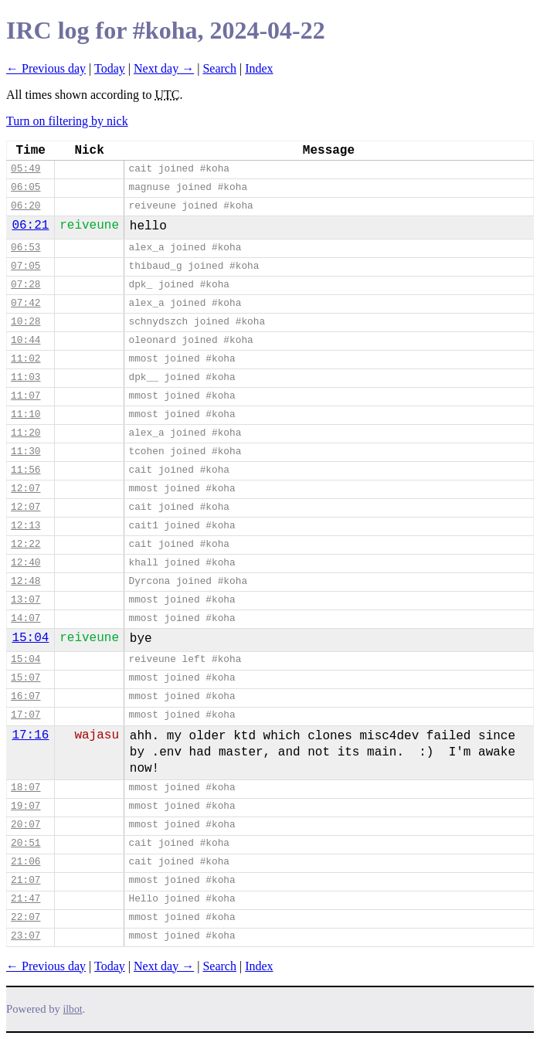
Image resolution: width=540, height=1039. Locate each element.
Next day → (164, 68)
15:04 (30, 638)
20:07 (25, 824)
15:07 (25, 678)
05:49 (25, 169)
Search (219, 68)
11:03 (25, 377)
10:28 (25, 322)
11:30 (25, 451)
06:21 (30, 226)
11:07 (25, 396)
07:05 (25, 266)
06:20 (25, 206)
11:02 (25, 359)
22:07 (25, 917)
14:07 (25, 618)
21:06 (25, 862)
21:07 (25, 880)
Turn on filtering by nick (67, 120)
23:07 (25, 936)
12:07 (25, 488)
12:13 (25, 525)
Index (259, 68)
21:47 (25, 899)
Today (109, 68)
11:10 (25, 414)
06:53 (25, 247)
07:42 (25, 303)
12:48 (25, 581)
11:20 (25, 433)
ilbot (73, 1009)
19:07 (25, 806)
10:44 (25, 340)
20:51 (25, 843)
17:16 (30, 735)
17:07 (25, 715)
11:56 (25, 470)
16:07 (25, 696)
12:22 (25, 544)
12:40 (25, 563)
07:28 (25, 284)
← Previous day (46, 68)
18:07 (25, 787)
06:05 (25, 187)
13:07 (25, 600)
